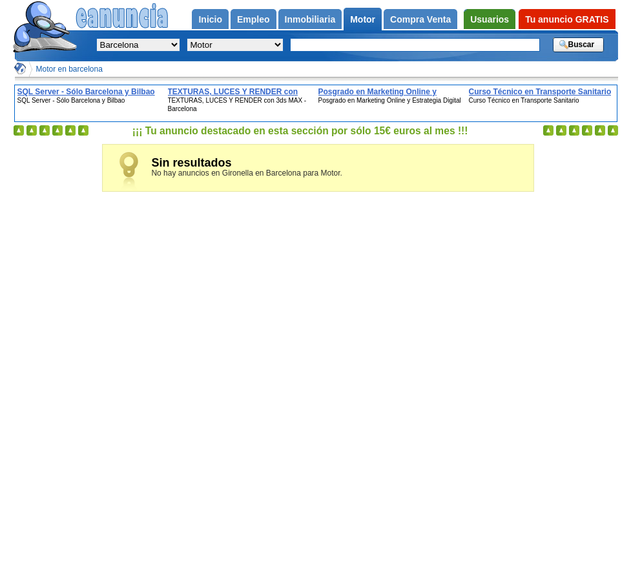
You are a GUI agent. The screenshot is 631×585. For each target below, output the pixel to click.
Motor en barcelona (69, 69)
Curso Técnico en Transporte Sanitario (540, 91)
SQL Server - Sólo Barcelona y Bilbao (86, 91)
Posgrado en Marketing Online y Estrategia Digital (377, 91)
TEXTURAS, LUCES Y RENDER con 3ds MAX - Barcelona (233, 91)
